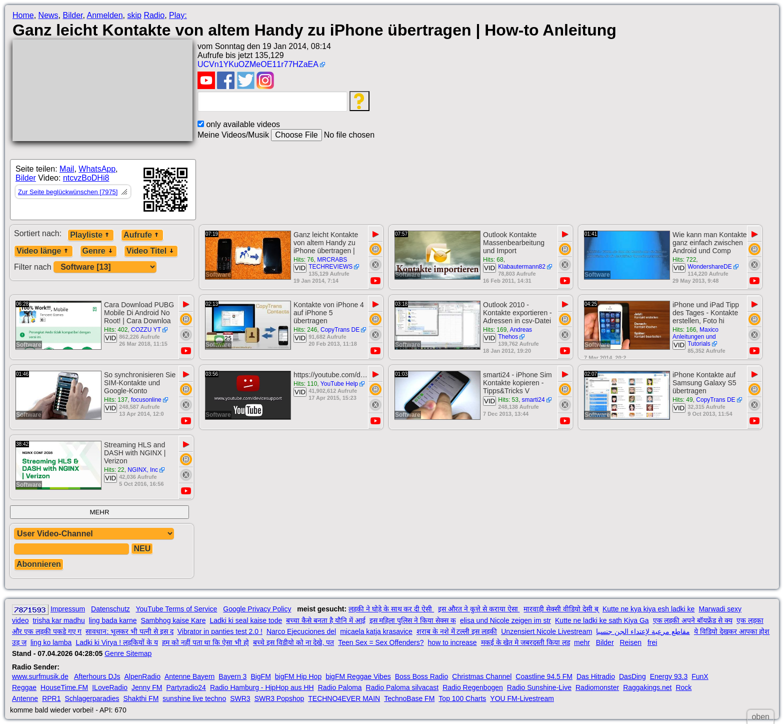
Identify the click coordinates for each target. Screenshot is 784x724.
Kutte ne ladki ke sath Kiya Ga (602, 620)
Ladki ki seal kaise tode (246, 620)
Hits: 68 (493, 259)
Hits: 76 (304, 259)
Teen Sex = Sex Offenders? (381, 642)
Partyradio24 (186, 687)
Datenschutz (110, 609)
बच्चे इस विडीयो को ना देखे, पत (293, 642)
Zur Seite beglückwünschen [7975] (68, 192)
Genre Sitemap (128, 653)
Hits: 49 (682, 399)
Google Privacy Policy (257, 609)
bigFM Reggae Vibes (358, 676)
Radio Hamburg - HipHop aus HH (262, 687)
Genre (98, 251)
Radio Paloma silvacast (402, 687)
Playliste (91, 235)
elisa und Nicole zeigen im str (505, 620)
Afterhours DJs (97, 676)
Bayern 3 (232, 676)
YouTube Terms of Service (176, 609)
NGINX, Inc (143, 469)
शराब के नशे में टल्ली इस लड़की (456, 631)
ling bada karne (113, 620)
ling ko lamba (51, 642)
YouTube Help (339, 383)
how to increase (452, 642)
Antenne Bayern (189, 676)
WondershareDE (710, 266)
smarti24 (533, 399)
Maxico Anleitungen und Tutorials (695, 336)
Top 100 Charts (462, 698)
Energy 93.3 (669, 676)
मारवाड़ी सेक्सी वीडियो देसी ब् (561, 609)
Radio (154, 15)
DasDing (632, 676)
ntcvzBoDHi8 (86, 178)
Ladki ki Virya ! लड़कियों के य (117, 642)
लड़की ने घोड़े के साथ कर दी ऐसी (391, 609)
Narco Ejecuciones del (301, 631)
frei (652, 642)
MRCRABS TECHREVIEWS (330, 263)
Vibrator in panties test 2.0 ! (220, 631)
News (48, 15)
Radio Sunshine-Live (539, 687)
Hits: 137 (116, 399)
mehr (582, 642)
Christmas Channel (482, 676)
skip (134, 15)
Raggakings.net (647, 687)
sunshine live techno (194, 698)
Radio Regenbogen (472, 687)
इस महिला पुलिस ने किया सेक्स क (413, 620)
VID (300, 268)
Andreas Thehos (515, 333)
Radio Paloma (340, 687)
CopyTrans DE (340, 329)
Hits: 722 (684, 259)
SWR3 (240, 698)
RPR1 (51, 698)
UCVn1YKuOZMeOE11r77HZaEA (258, 64)
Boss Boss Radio (421, 676)
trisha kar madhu (58, 620)
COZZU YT (146, 329)
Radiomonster (597, 687)
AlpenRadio (142, 676)
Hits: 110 (305, 383)
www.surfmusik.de (40, 676)
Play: (178, 15)
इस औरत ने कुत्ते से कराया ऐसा (479, 609)
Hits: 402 (116, 329)
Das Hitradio (595, 676)
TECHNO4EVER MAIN (344, 698)
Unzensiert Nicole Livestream (546, 631)
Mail (67, 169)
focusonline (146, 399)
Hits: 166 (684, 329)
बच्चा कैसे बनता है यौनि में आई (325, 620)
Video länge (43, 251)
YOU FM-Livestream (522, 698)
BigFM (260, 676)
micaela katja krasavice (376, 631)
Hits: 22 (114, 469)
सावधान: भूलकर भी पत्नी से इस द (129, 631)
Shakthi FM (141, 698)
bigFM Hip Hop (298, 676)
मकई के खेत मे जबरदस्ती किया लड (525, 642)
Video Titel (151, 251)
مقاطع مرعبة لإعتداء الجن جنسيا (643, 631)
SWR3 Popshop (279, 698)
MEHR (99, 512)
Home (23, 15)
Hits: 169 (494, 329)
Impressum (67, 609)
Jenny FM (147, 687)
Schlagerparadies (92, 698)
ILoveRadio (110, 687)
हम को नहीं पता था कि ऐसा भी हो (205, 642)
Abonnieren (38, 564)
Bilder (72, 15)
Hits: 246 (305, 329)
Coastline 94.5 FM (544, 676)
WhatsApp (97, 169)
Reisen (631, 642)
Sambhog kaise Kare (173, 620)
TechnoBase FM (409, 698)
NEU (142, 548)
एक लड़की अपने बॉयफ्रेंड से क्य (692, 620)
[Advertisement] (286, 187)
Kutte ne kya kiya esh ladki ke (648, 609)
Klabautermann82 (522, 266)
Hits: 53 (508, 399)
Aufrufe (142, 235)
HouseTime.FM (64, 687)
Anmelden (105, 15)
